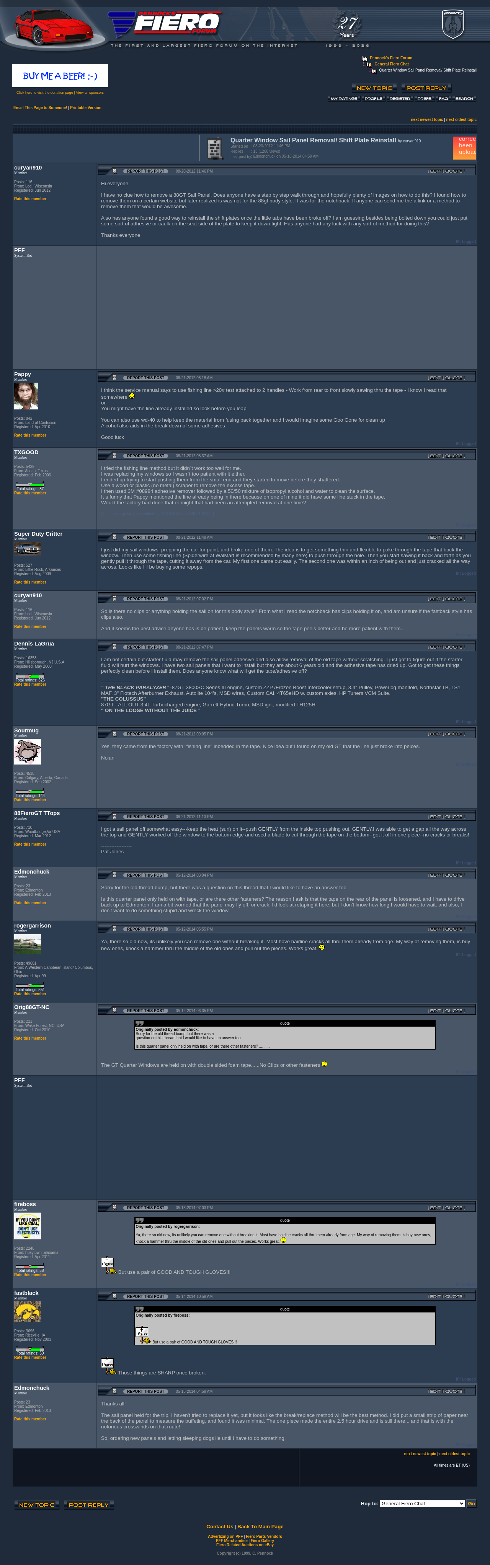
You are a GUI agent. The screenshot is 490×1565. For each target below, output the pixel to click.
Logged (469, 242)
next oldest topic (461, 119)
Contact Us (219, 1526)
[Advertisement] (104, 147)
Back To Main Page (260, 1526)
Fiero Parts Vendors (264, 1536)
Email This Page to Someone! (40, 108)
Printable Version (85, 108)
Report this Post (145, 171)
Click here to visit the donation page (44, 93)
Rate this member (30, 199)
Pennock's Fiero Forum (391, 58)
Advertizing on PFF (225, 1536)
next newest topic (427, 119)
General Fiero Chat (391, 64)
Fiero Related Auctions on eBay (245, 1545)
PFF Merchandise (232, 1541)
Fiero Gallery (262, 1541)
